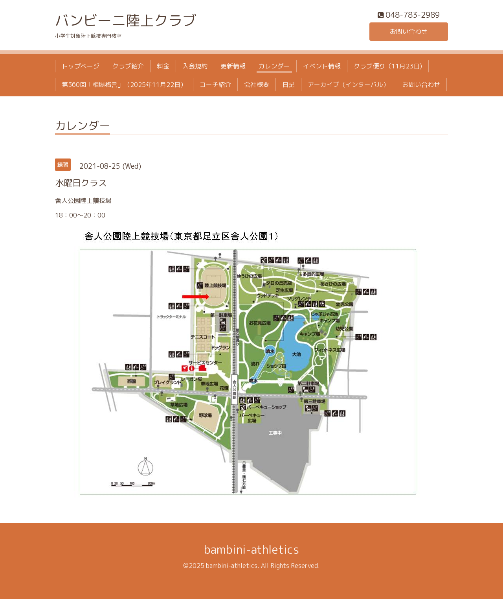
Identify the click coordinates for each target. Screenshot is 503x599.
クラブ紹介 (128, 66)
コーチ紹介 (215, 84)
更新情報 (233, 66)
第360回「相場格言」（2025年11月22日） (124, 84)
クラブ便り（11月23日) (388, 66)
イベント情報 (322, 66)
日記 (288, 84)
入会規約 (194, 66)
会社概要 (256, 84)
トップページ (80, 66)
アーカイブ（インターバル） (348, 84)
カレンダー (274, 66)
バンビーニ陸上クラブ (125, 20)
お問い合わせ (409, 31)
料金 (163, 66)
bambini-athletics (251, 549)
